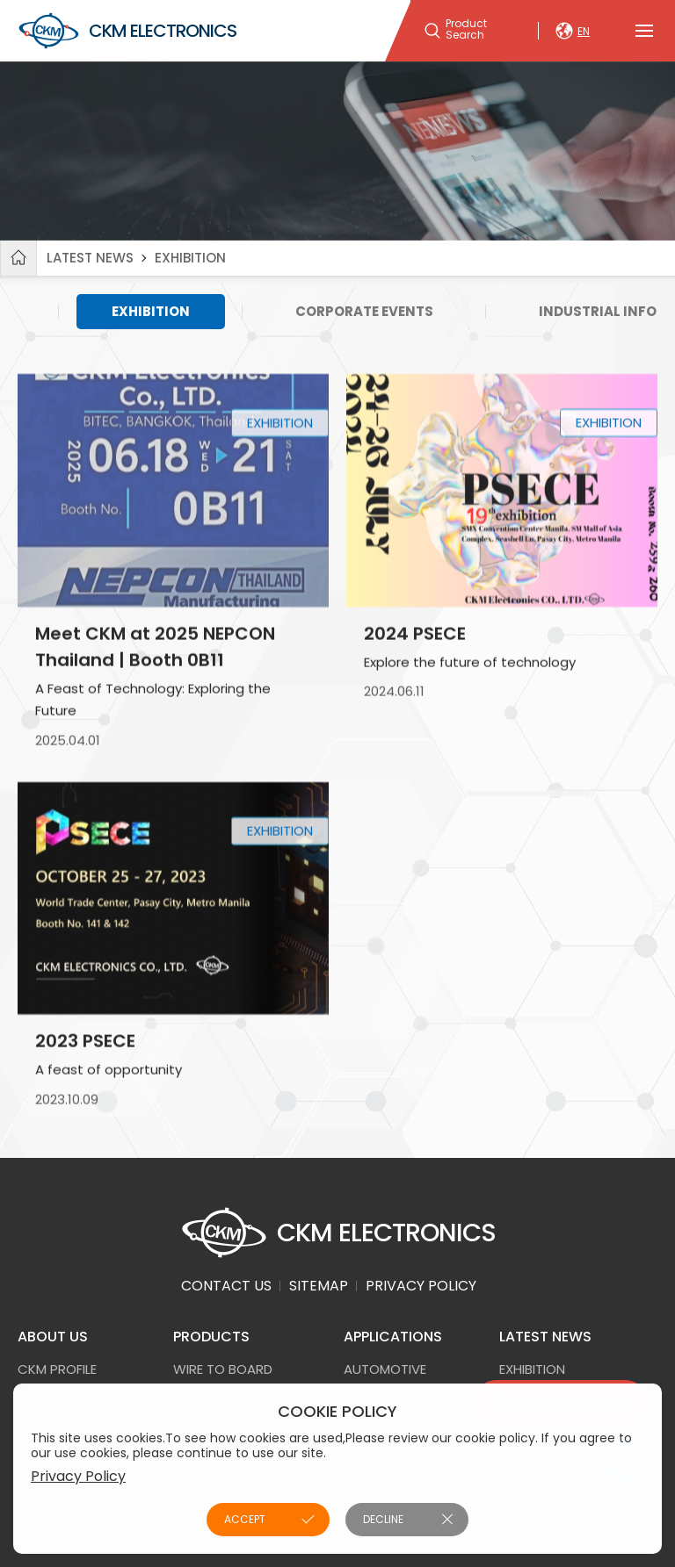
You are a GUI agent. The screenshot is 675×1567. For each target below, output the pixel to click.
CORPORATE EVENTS (364, 311)
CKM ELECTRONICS (127, 31)
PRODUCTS (211, 1336)
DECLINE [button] (383, 1519)
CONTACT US (226, 1286)
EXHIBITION (190, 257)
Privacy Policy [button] (78, 1476)
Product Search (466, 30)
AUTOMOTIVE (385, 1369)
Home (18, 258)
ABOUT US (53, 1336)
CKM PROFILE (57, 1369)
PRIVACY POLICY (421, 1286)
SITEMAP (318, 1286)
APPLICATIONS (393, 1336)
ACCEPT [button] (244, 1519)
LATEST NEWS (90, 257)
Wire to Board (222, 1369)
